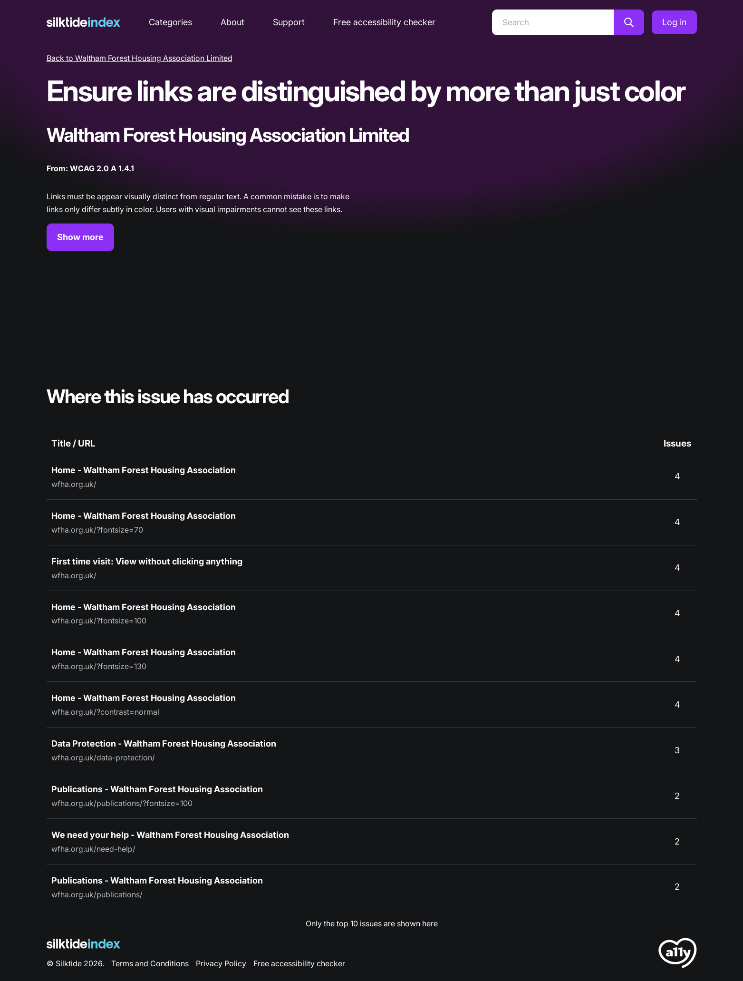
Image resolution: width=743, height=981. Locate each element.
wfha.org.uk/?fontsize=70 (97, 529)
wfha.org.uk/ (73, 484)
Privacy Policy (221, 963)
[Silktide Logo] (83, 944)
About (232, 22)
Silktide (69, 963)
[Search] (553, 22)
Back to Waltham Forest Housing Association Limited (139, 58)
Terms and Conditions (150, 963)
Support (289, 22)
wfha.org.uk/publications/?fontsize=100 (122, 803)
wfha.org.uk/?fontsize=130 (98, 666)
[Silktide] (83, 22)
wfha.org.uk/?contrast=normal (105, 712)
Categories (170, 22)
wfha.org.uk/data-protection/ (103, 757)
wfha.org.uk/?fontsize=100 (98, 620)
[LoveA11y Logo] (677, 954)
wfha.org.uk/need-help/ (93, 849)
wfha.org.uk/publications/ (97, 894)
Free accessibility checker (384, 22)
